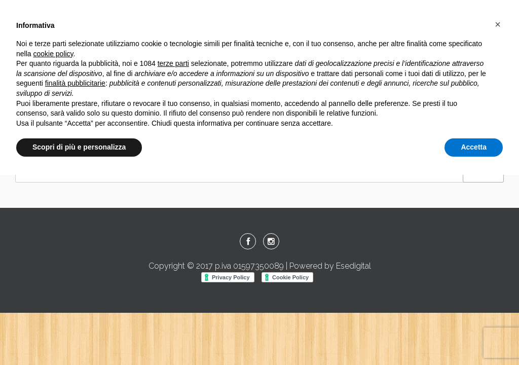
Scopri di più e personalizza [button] (79, 147)
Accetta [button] (474, 147)
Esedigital (353, 266)
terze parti (173, 63)
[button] (498, 24)
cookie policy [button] (53, 54)
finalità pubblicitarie (75, 83)
